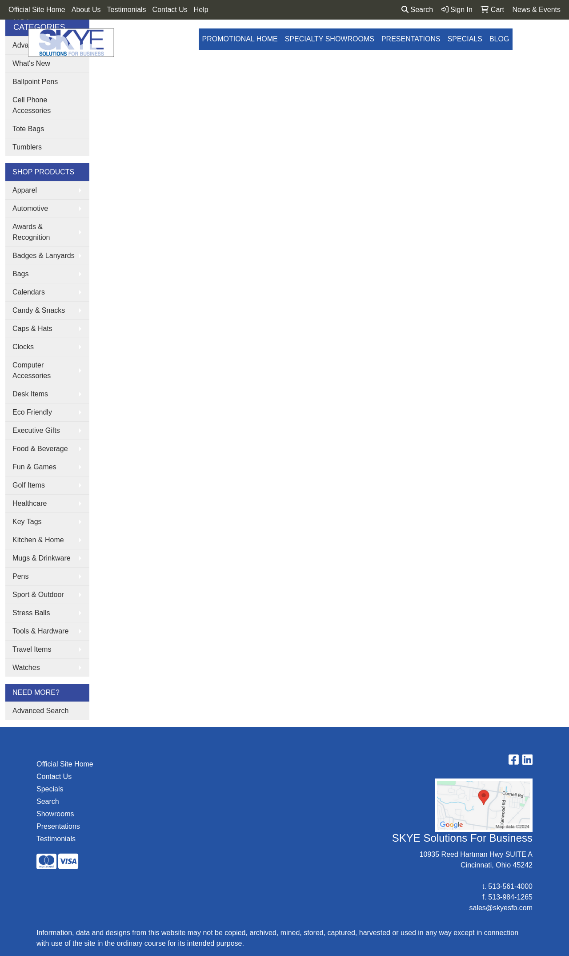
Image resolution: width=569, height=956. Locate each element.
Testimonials (126, 9)
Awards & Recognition (31, 232)
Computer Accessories (31, 370)
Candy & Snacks (38, 310)
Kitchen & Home (38, 540)
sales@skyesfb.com (501, 908)
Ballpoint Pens (35, 81)
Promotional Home (240, 39)
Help (201, 9)
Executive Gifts (36, 430)
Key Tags (27, 521)
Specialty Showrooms (329, 39)
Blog (499, 39)
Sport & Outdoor (38, 594)
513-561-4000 (510, 886)
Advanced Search (40, 710)
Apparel (24, 190)
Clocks (23, 347)
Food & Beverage (40, 448)
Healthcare (29, 503)
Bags (20, 274)
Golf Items (28, 485)
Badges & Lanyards (43, 255)
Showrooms (55, 814)
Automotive (30, 208)
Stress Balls (31, 613)
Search (417, 9)
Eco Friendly (32, 412)
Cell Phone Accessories (31, 105)
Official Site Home (36, 9)
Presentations (411, 39)
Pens (20, 576)
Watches (26, 667)
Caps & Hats (32, 328)
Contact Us (170, 9)
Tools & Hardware (40, 631)
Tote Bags (28, 129)
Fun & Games (34, 467)
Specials (465, 39)
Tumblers (27, 147)
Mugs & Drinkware (41, 558)
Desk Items (30, 394)
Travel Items (31, 649)
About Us (86, 9)
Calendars (28, 292)
